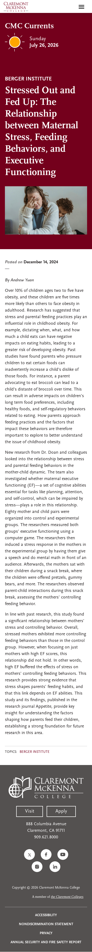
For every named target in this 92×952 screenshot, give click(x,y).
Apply (61, 811)
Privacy (46, 933)
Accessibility (46, 915)
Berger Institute (35, 752)
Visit (29, 811)
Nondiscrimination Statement (46, 924)
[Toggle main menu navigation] (81, 7)
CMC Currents (29, 26)
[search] (71, 6)
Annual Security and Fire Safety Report (46, 942)
